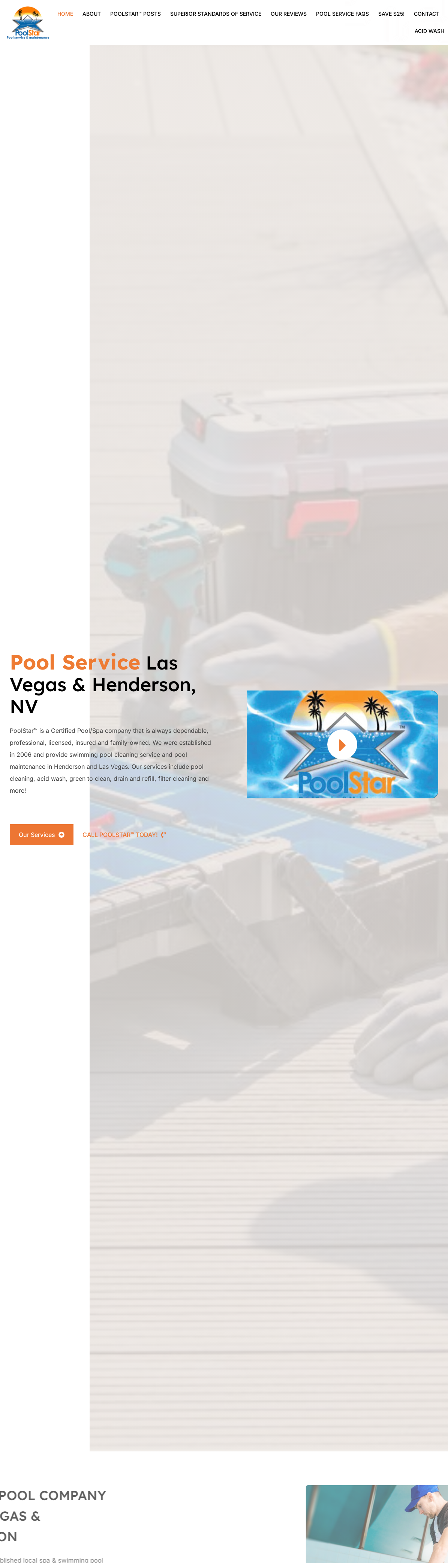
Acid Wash (429, 31)
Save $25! (391, 13)
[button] (342, 744)
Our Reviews (289, 13)
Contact (426, 13)
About (91, 13)
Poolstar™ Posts (135, 13)
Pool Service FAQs (342, 13)
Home (65, 13)
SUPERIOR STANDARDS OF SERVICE (215, 13)
